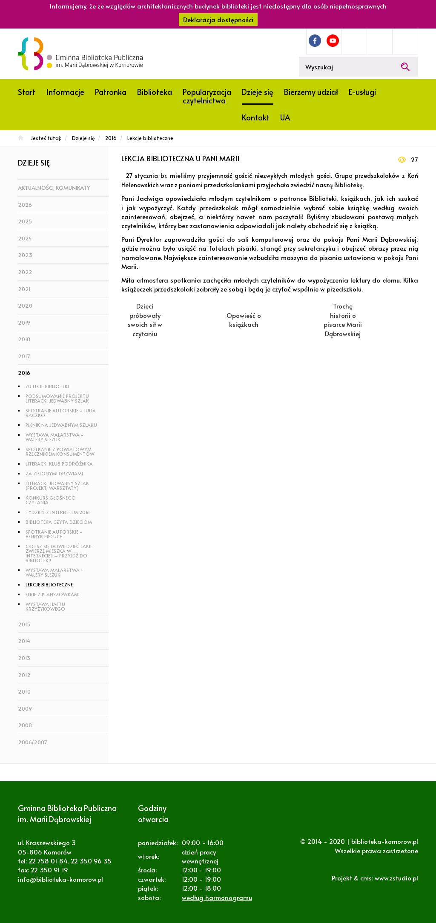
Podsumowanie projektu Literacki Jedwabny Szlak (57, 398)
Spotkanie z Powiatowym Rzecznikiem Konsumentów (60, 451)
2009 (25, 708)
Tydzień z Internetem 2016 (58, 512)
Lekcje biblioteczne (49, 584)
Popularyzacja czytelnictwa (207, 96)
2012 (24, 675)
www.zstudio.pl (396, 877)
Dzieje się (257, 91)
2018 (24, 339)
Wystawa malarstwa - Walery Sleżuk (54, 437)
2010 (24, 691)
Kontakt (256, 117)
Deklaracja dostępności (218, 19)
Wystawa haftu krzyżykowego (45, 606)
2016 (24, 373)
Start (26, 91)
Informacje (65, 91)
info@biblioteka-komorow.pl (60, 878)
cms (366, 877)
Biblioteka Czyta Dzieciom (59, 522)
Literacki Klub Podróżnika (59, 463)
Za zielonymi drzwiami (54, 473)
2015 (24, 624)
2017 (24, 356)
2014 (24, 641)
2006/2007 (32, 742)
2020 (25, 305)
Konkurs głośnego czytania (51, 500)
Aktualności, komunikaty (54, 187)
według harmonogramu (217, 897)
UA (285, 117)
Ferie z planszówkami (53, 594)
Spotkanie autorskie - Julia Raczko (61, 413)
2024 (25, 238)
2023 (25, 255)
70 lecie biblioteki (47, 386)
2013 (24, 658)
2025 (25, 221)
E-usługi (362, 91)
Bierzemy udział (311, 91)
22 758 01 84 (48, 860)
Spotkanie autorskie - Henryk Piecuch (54, 534)
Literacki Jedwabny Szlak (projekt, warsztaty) (57, 485)
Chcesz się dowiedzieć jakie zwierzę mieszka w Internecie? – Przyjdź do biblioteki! (59, 553)
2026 (25, 205)
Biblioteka (154, 91)
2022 (25, 272)
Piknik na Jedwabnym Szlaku (61, 425)
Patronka (110, 91)
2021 (24, 289)
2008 (25, 725)
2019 (24, 322)
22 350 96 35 (91, 860)
